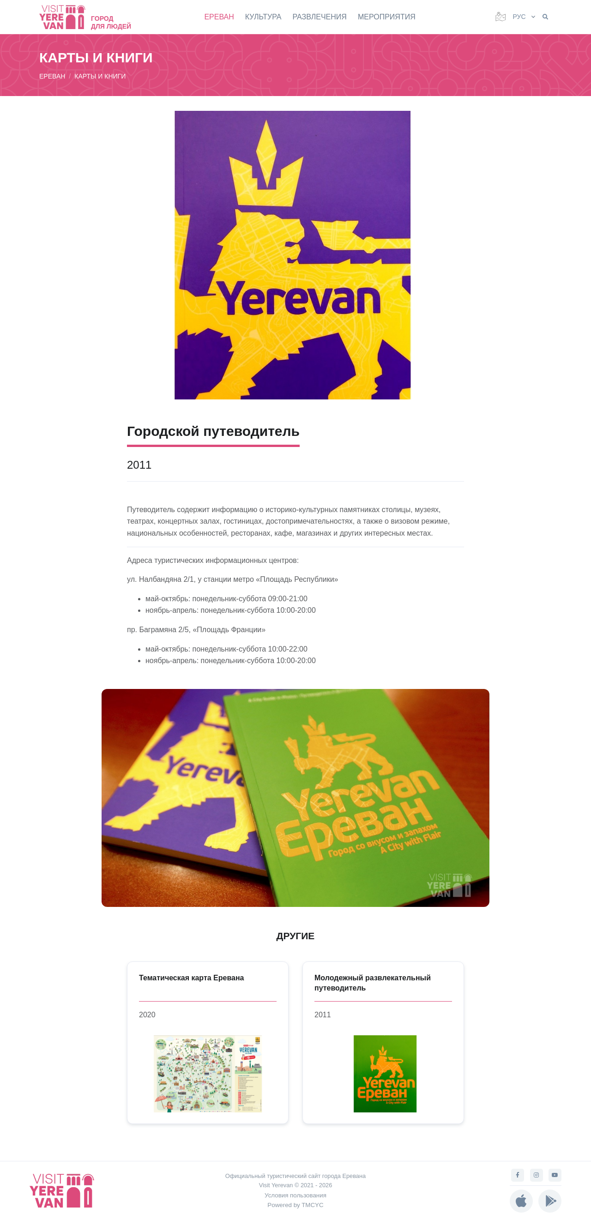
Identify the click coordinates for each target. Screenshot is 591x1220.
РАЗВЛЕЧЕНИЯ (320, 17)
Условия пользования (295, 1195)
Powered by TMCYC (295, 1205)
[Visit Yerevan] (67, 17)
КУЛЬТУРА (263, 17)
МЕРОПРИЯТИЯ (387, 17)
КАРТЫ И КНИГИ (100, 76)
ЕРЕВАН (219, 17)
